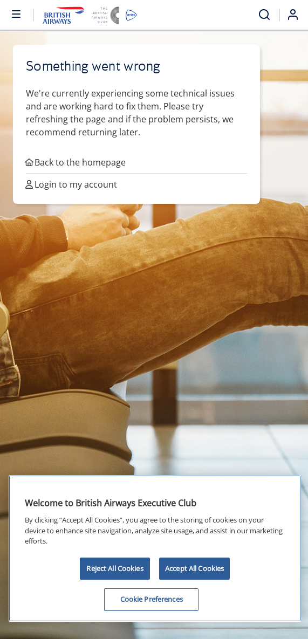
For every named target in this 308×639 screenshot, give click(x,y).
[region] (155, 548)
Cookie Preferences (151, 599)
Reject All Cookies (114, 568)
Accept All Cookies (194, 568)
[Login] (297, 14)
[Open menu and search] (264, 14)
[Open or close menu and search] (17, 13)
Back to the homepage (76, 162)
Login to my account (71, 184)
